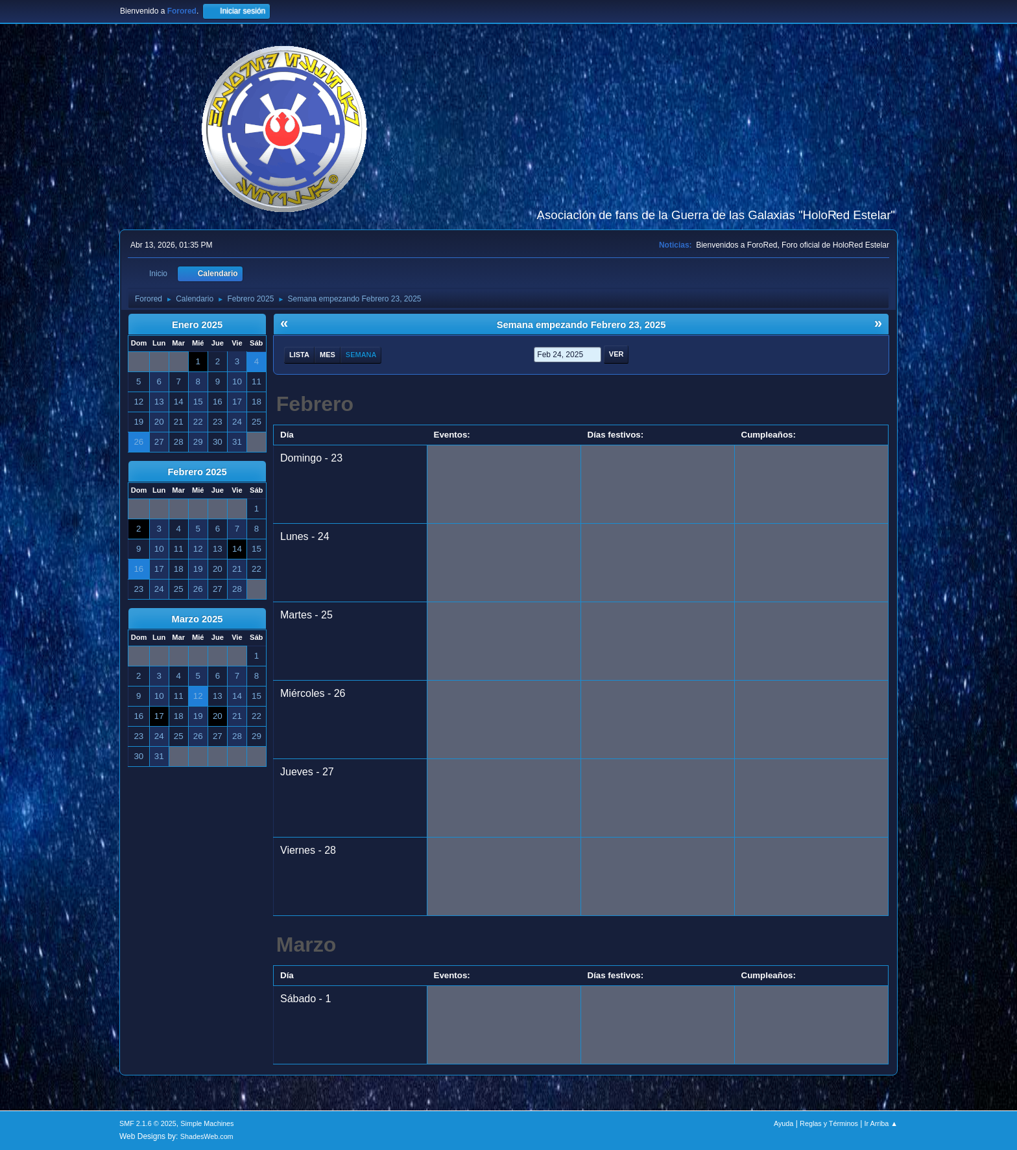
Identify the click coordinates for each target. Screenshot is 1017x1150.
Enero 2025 (197, 325)
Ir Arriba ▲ (881, 1123)
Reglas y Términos (829, 1123)
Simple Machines (206, 1123)
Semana (361, 354)
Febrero (314, 404)
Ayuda (783, 1123)
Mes (327, 354)
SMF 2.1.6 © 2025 (147, 1123)
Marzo (306, 944)
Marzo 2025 (196, 619)
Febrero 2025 (196, 472)
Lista (299, 354)
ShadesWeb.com (206, 1136)
